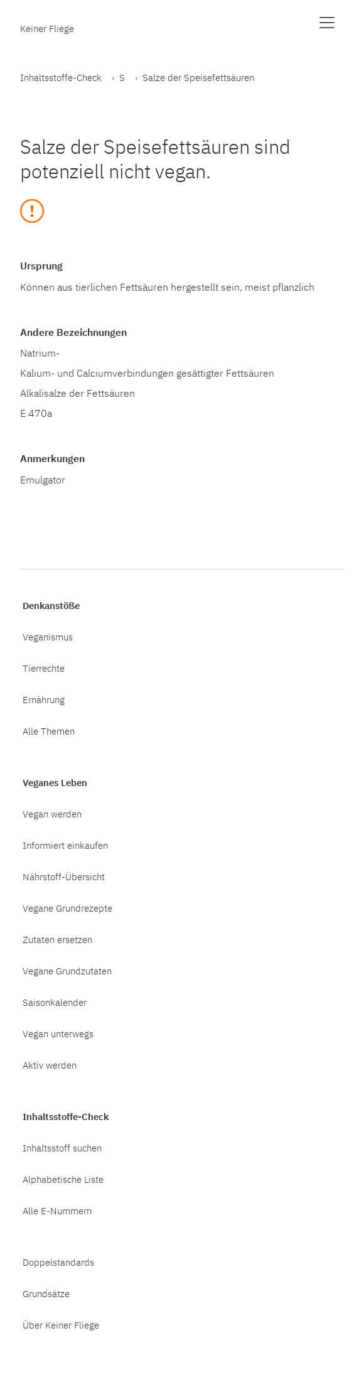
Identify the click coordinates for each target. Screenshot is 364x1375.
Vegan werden (52, 813)
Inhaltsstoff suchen (62, 1147)
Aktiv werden (50, 1065)
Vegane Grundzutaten (67, 970)
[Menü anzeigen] (327, 23)
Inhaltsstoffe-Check (61, 77)
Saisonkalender (55, 1002)
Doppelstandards (58, 1262)
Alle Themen (49, 731)
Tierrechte (44, 668)
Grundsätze (46, 1293)
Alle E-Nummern (57, 1210)
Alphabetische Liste (63, 1179)
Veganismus (48, 636)
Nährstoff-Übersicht (64, 876)
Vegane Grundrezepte (67, 908)
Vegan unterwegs (58, 1033)
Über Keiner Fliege (61, 1324)
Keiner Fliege (47, 28)
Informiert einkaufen (65, 845)
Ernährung (44, 699)
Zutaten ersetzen (57, 939)
